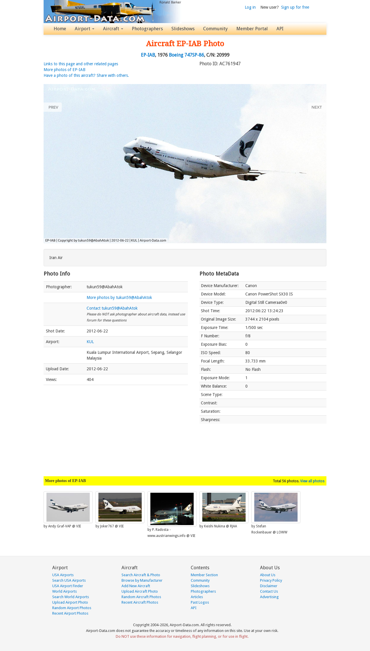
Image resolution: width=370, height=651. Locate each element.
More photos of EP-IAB (64, 69)
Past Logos (200, 602)
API (279, 28)
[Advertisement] (116, 427)
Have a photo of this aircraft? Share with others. (86, 75)
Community (215, 28)
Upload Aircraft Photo (140, 591)
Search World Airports (70, 597)
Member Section (204, 575)
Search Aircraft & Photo (141, 575)
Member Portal (252, 28)
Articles (197, 597)
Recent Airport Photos (70, 613)
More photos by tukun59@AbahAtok (119, 297)
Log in (250, 7)
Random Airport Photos (71, 608)
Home (60, 28)
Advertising (269, 597)
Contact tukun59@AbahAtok (112, 308)
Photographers (147, 28)
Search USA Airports (69, 580)
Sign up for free (295, 7)
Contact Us (269, 591)
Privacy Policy (271, 580)
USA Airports (63, 575)
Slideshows (183, 28)
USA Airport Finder (67, 586)
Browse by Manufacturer (142, 580)
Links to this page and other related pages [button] (81, 64)
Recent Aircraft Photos (140, 602)
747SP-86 (194, 55)
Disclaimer (268, 586)
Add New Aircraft (136, 586)
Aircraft (113, 28)
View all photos (312, 481)
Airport (84, 28)
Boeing (176, 55)
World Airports (64, 591)
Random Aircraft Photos (141, 597)
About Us (267, 575)
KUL (90, 341)
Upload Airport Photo (70, 602)
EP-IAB (148, 55)
